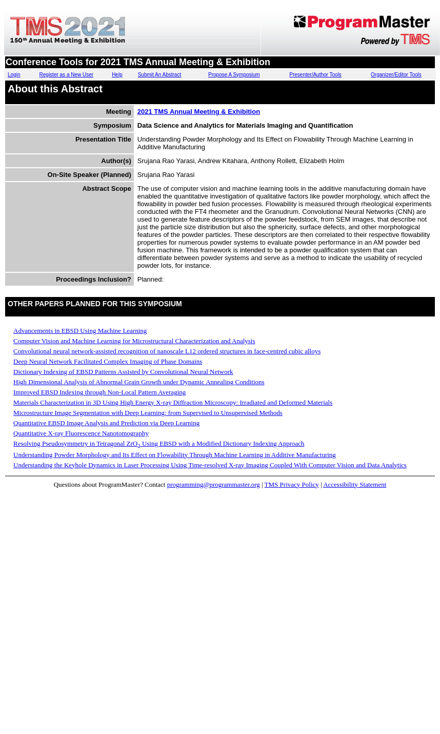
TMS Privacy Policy (292, 484)
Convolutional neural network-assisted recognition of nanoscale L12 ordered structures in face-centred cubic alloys (167, 351)
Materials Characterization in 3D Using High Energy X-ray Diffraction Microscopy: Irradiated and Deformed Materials (172, 402)
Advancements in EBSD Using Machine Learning (80, 330)
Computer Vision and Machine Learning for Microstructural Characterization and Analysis (134, 341)
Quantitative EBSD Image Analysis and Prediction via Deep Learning (106, 423)
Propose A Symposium (234, 74)
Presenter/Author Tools (315, 74)
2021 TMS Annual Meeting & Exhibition (198, 111)
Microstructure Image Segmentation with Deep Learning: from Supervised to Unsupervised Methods (148, 412)
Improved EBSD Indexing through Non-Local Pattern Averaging (99, 392)
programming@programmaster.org (213, 484)
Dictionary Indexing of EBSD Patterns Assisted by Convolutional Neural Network (123, 371)
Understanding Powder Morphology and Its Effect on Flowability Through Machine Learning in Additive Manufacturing (174, 455)
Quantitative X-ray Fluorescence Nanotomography (81, 433)
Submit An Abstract (160, 74)
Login (14, 74)
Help (117, 74)
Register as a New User (66, 74)
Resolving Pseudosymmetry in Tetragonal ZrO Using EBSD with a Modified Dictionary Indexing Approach (159, 443)
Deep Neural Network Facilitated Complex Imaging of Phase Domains (107, 361)
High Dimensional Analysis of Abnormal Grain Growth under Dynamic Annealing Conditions (139, 382)
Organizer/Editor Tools (396, 74)
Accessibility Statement (354, 484)
